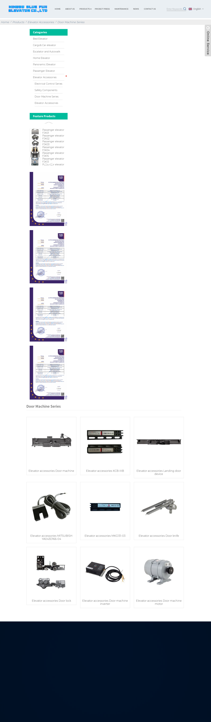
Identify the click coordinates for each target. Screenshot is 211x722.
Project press (102, 9)
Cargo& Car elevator (44, 45)
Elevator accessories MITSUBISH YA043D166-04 (51, 548)
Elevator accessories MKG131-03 (103, 546)
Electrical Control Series (48, 83)
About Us (70, 9)
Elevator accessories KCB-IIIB (104, 482)
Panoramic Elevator (44, 64)
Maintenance (121, 9)
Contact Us (150, 9)
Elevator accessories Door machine (51, 484)
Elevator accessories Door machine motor (156, 612)
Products (84, 9)
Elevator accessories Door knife (157, 546)
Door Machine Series (70, 22)
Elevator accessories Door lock (51, 610)
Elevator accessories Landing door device (157, 484)
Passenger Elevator (44, 70)
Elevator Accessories (41, 22)
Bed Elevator (40, 38)
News (136, 9)
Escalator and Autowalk (46, 51)
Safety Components (46, 90)
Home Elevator (41, 58)
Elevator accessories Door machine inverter (104, 612)
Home (57, 9)
